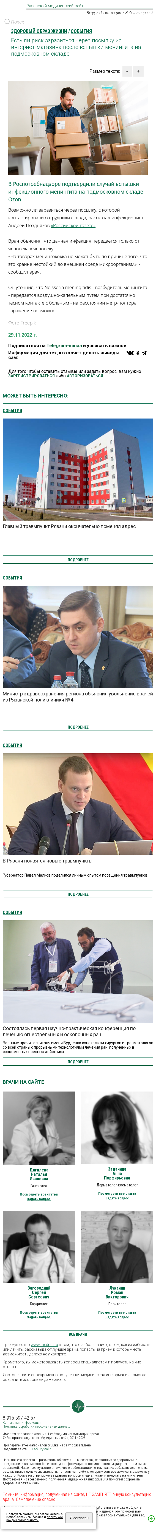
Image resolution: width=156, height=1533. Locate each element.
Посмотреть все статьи (39, 1194)
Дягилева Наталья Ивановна (38, 1174)
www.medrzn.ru (44, 1344)
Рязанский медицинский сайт (54, 6)
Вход (90, 13)
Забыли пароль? (139, 13)
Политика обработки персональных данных (36, 1426)
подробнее (78, 560)
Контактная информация (22, 1422)
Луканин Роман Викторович (117, 1292)
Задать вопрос (39, 1199)
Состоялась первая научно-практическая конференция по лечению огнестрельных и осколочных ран (69, 1031)
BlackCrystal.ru (42, 1449)
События (12, 411)
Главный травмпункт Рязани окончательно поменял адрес (69, 526)
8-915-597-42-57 (19, 1417)
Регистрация (109, 13)
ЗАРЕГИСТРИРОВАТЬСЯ (31, 376)
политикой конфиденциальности (34, 1518)
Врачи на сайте (23, 1082)
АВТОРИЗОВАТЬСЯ (85, 376)
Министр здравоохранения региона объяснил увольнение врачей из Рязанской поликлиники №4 (78, 697)
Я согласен (79, 1518)
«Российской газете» (73, 225)
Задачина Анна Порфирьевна (117, 1173)
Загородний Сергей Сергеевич (39, 1292)
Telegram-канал (64, 345)
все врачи (78, 1334)
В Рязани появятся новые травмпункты (48, 861)
